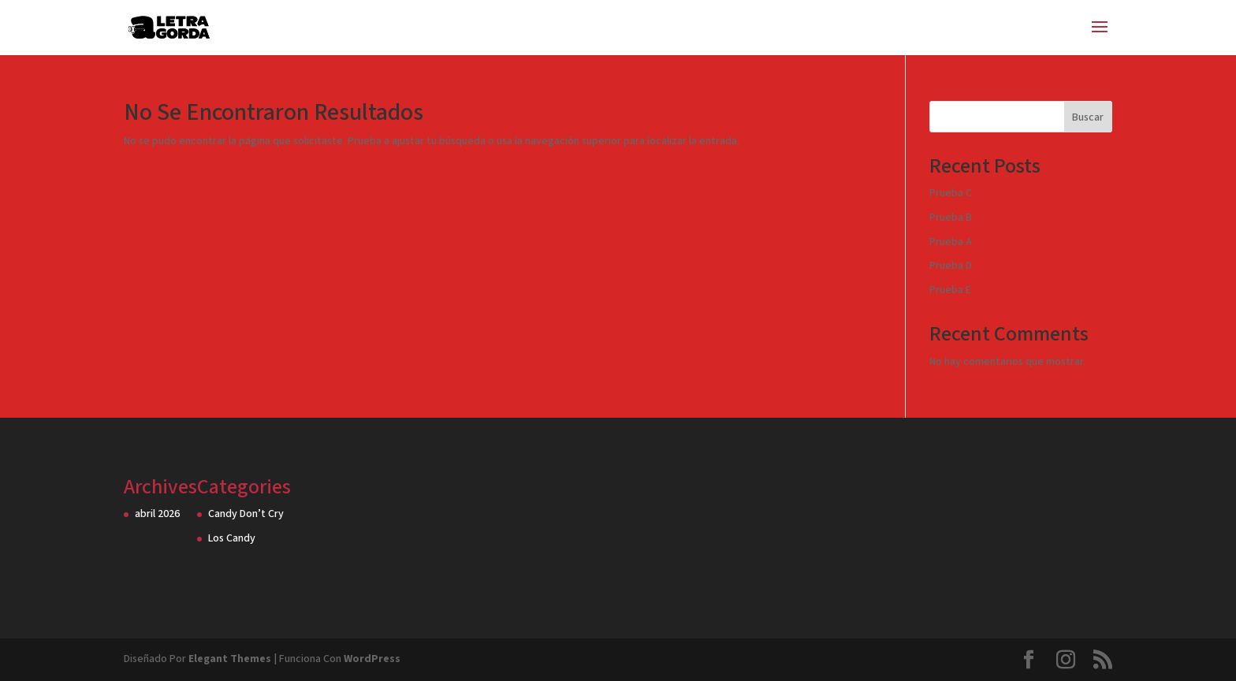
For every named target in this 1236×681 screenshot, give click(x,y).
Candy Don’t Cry (246, 514)
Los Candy (231, 538)
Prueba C (950, 193)
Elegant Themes (229, 659)
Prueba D (950, 266)
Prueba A (950, 242)
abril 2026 (157, 514)
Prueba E (950, 290)
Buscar (1088, 117)
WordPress (372, 659)
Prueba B (950, 217)
